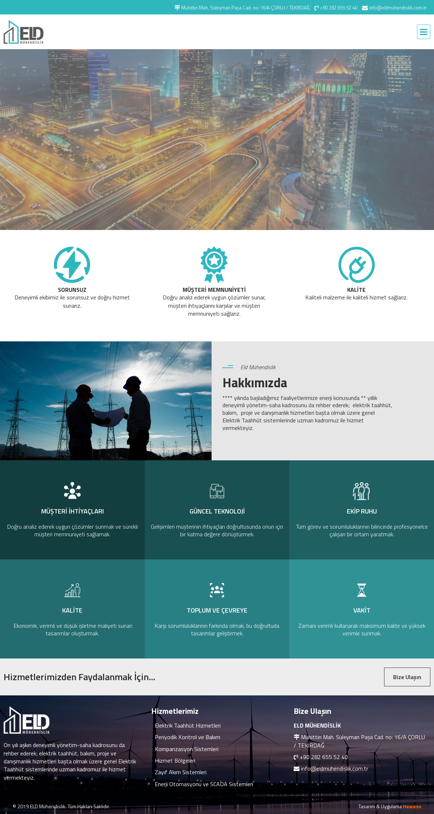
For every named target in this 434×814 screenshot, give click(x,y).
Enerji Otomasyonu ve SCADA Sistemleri (204, 784)
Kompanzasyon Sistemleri (186, 749)
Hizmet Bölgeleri (175, 760)
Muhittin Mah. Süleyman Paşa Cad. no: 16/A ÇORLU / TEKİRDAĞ (359, 741)
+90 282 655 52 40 (324, 757)
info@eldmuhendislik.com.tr (334, 768)
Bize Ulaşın (407, 677)
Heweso (412, 806)
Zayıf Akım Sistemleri (181, 772)
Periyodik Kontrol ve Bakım (187, 737)
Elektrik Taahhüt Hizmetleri (188, 725)
